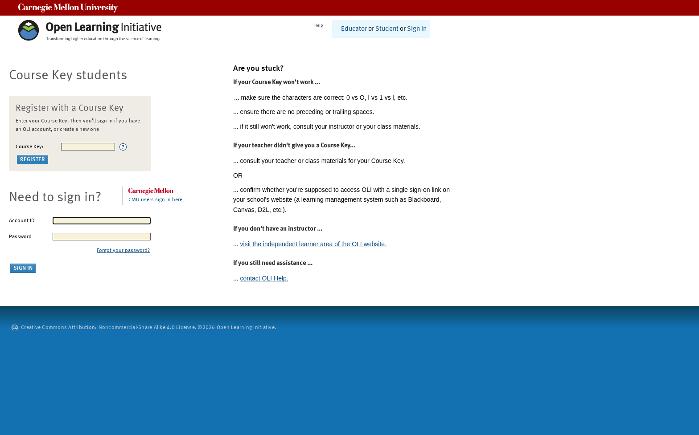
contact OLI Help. (264, 278)
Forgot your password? (123, 250)
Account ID (22, 221)
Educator (354, 29)
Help (318, 25)
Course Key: (30, 147)
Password (20, 237)
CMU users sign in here (155, 200)
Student (387, 29)
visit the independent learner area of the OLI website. (313, 244)
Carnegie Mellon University (68, 7)
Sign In (417, 29)
